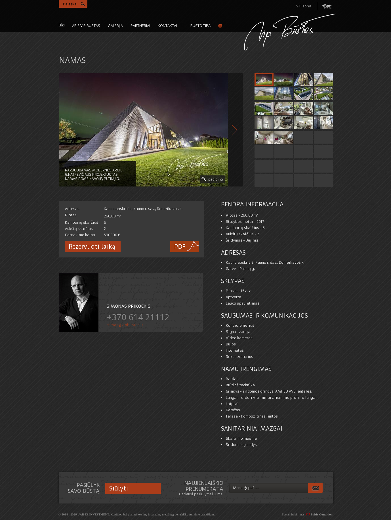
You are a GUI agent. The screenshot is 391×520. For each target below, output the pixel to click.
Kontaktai (167, 25)
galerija (115, 25)
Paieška (70, 4)
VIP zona (303, 6)
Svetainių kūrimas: (307, 514)
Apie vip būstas (86, 25)
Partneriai (140, 25)
